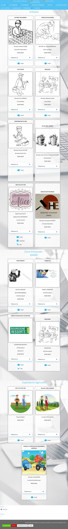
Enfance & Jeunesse (39, 5)
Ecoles (51, 5)
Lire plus (30, 525)
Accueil (4, 5)
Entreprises (27, 8)
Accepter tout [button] (6, 525)
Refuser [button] (14, 525)
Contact (38, 8)
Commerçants (16, 8)
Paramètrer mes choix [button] (22, 525)
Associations (5, 8)
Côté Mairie (25, 5)
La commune (14, 5)
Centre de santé (61, 5)
